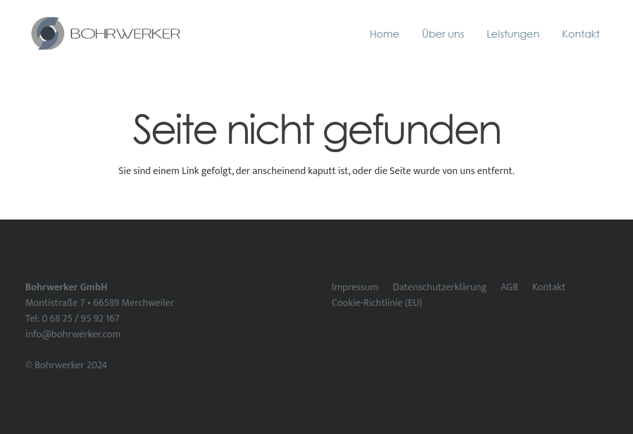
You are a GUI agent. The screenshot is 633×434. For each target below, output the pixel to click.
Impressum (355, 287)
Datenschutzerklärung (439, 287)
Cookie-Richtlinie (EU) (377, 303)
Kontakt (549, 287)
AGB (509, 287)
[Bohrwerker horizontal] (104, 34)
